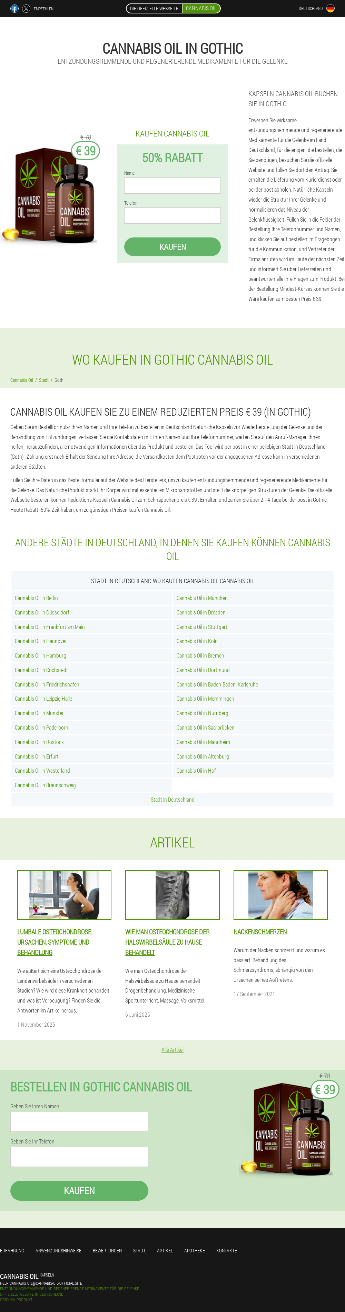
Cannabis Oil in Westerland (42, 770)
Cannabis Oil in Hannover (41, 640)
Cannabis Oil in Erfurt (37, 756)
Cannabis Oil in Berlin (36, 597)
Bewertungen (107, 1250)
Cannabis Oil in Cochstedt (41, 669)
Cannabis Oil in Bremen (200, 655)
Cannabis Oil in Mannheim (203, 741)
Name (129, 173)
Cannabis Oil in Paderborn (41, 727)
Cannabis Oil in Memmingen (205, 698)
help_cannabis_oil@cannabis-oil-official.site (41, 1283)
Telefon (131, 203)
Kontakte (226, 1250)
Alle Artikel (172, 1049)
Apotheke (194, 1250)
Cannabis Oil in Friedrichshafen (47, 684)
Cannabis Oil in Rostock (39, 741)
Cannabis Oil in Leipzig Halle (43, 698)
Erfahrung (12, 1250)
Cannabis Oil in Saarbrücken (206, 727)
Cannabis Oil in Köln (197, 640)
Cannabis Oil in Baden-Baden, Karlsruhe (217, 684)
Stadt (139, 1250)
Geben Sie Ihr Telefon (32, 1141)
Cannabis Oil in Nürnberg (202, 712)
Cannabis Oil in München (202, 597)
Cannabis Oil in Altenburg (203, 756)
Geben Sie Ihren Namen (34, 1106)
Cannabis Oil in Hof (196, 770)
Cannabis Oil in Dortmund (203, 669)
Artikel (165, 1250)
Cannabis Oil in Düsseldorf (42, 612)
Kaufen (172, 246)
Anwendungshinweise (58, 1250)
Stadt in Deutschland (173, 799)
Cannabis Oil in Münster (39, 712)
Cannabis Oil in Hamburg (40, 655)
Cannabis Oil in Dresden (201, 612)
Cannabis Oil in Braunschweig (45, 785)
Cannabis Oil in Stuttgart (202, 626)
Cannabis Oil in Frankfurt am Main (50, 626)
